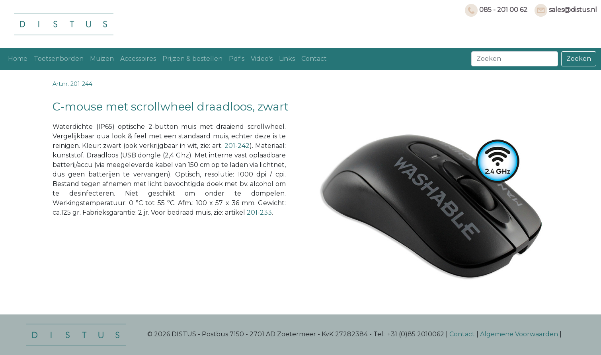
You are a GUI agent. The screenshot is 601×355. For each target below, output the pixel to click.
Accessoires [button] (138, 58)
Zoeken (578, 58)
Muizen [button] (102, 58)
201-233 (259, 212)
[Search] (514, 58)
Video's (262, 58)
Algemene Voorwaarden (519, 334)
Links (287, 58)
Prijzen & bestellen (192, 58)
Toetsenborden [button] (59, 58)
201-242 (237, 145)
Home (17, 58)
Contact (314, 58)
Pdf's (236, 58)
